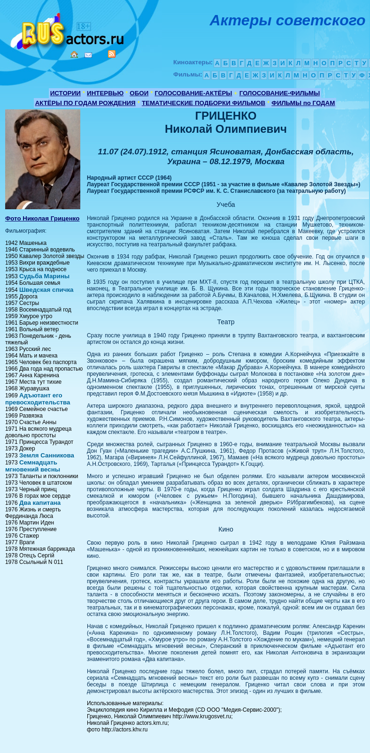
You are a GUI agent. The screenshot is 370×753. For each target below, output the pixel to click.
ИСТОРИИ (65, 93)
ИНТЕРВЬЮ (105, 93)
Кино (68, 29)
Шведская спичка (46, 289)
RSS (112, 54)
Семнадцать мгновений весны (32, 466)
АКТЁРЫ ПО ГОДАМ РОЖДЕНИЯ (85, 102)
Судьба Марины (44, 276)
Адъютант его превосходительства (37, 399)
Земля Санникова (46, 455)
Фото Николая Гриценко (42, 218)
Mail (88, 55)
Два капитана (40, 502)
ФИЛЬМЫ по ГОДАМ (303, 102)
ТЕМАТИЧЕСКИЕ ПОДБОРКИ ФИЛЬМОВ (203, 102)
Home (74, 54)
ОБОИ (139, 93)
